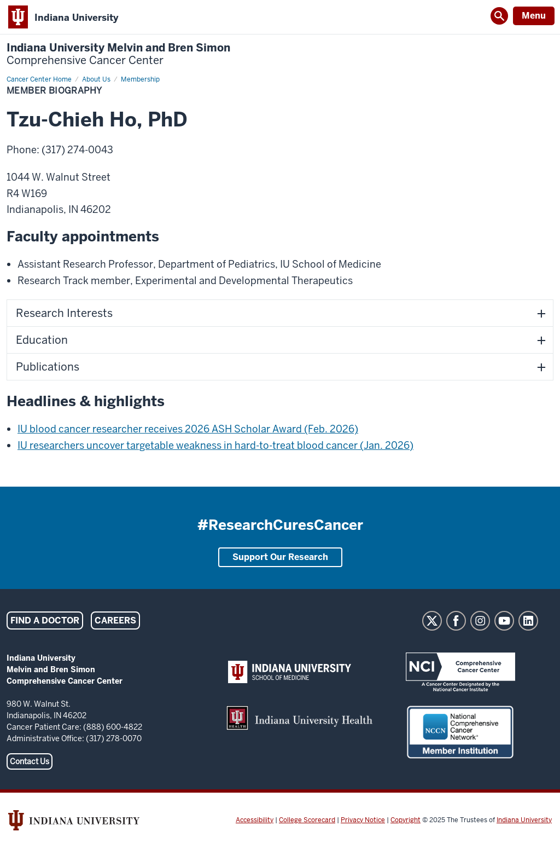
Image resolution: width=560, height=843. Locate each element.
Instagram (480, 621)
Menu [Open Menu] (534, 15)
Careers (115, 620)
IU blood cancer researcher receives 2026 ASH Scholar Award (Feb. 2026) (188, 429)
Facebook (456, 621)
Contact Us (29, 761)
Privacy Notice (363, 820)
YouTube (504, 621)
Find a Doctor (44, 620)
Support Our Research (280, 557)
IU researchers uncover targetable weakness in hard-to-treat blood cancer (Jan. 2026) (215, 445)
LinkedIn (528, 621)
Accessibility (254, 820)
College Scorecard (307, 820)
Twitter (432, 621)
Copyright (405, 820)
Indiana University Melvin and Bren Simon (118, 54)
